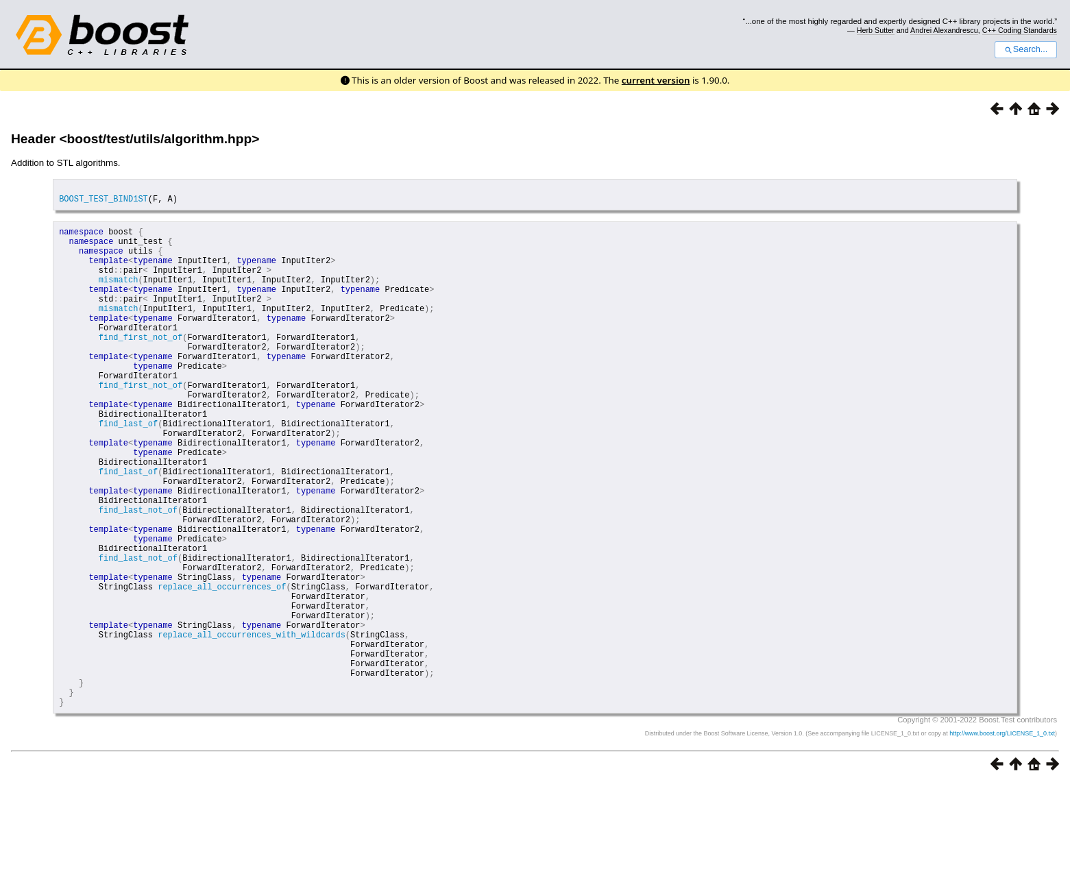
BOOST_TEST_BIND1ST (103, 202)
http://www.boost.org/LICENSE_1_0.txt (1002, 840)
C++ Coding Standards (1019, 30)
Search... (1025, 49)
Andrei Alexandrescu (944, 30)
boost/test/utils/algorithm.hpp (159, 139)
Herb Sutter (876, 30)
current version (656, 80)
